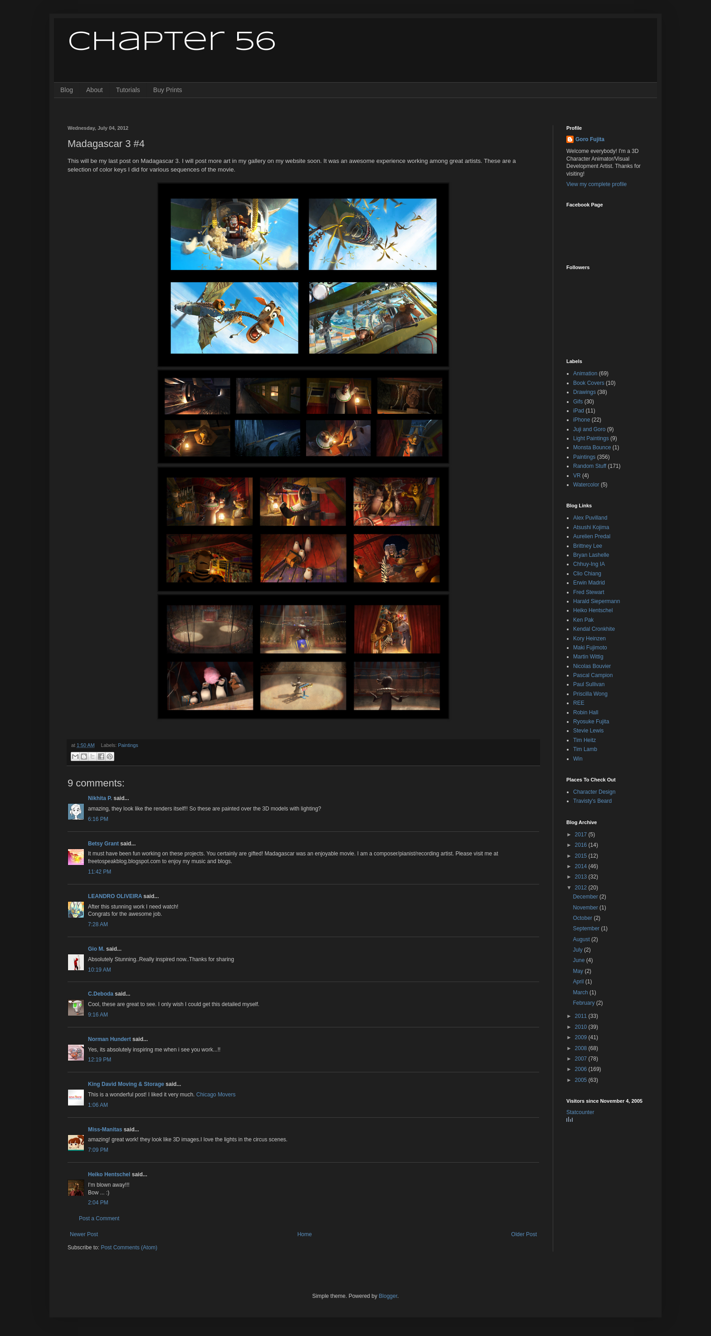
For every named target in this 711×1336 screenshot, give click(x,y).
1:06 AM (98, 1105)
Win (578, 759)
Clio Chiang (587, 573)
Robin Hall (585, 712)
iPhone (581, 420)
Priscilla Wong (590, 694)
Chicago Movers (216, 1094)
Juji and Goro (589, 429)
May (578, 971)
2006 (582, 1069)
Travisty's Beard (592, 801)
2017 (582, 834)
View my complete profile (596, 184)
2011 (582, 1016)
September (587, 928)
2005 (582, 1080)
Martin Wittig (588, 656)
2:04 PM (98, 1202)
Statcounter (580, 1112)
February (584, 1003)
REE (578, 703)
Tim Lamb (585, 749)
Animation (585, 373)
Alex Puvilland (590, 518)
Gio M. (96, 949)
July (578, 950)
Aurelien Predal (591, 536)
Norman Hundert (109, 1039)
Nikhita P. (100, 798)
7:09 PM (98, 1150)
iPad (578, 411)
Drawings (584, 392)
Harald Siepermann (596, 601)
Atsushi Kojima (591, 527)
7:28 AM (98, 924)
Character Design (594, 792)
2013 (582, 877)
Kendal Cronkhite (594, 629)
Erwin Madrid (589, 583)
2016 (582, 845)
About (94, 89)
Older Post (524, 1234)
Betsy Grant (103, 843)
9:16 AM (98, 1015)
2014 (582, 866)
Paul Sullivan (588, 684)
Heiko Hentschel (109, 1174)
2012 (582, 887)
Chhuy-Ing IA (589, 564)
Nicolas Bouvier (592, 666)
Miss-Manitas (105, 1129)
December (586, 897)
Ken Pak (583, 620)
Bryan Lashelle (591, 555)
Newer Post (84, 1234)
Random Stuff (589, 466)
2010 (582, 1027)
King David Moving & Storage (126, 1084)
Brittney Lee (587, 546)
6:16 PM (98, 819)
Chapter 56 (172, 42)
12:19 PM (99, 1059)
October (583, 918)
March (581, 992)
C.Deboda (100, 994)
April (579, 981)
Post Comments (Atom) (129, 1247)
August (582, 939)
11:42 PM (99, 872)
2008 (582, 1048)
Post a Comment (99, 1218)
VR (577, 475)
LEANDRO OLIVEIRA (115, 896)
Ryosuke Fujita (591, 721)
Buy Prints (167, 89)
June (579, 960)
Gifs (578, 401)
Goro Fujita (589, 139)
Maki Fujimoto (590, 647)
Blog (66, 89)
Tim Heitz (584, 740)
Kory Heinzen (589, 638)
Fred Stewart (588, 592)
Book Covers (588, 383)
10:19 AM (99, 970)
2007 (582, 1059)
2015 (582, 856)
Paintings (128, 745)
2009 (582, 1037)
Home (304, 1234)
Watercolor (586, 484)
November (586, 907)
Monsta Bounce (592, 447)
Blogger (388, 1296)
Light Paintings (591, 438)
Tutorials (128, 89)
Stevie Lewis (588, 730)
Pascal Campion (593, 675)
